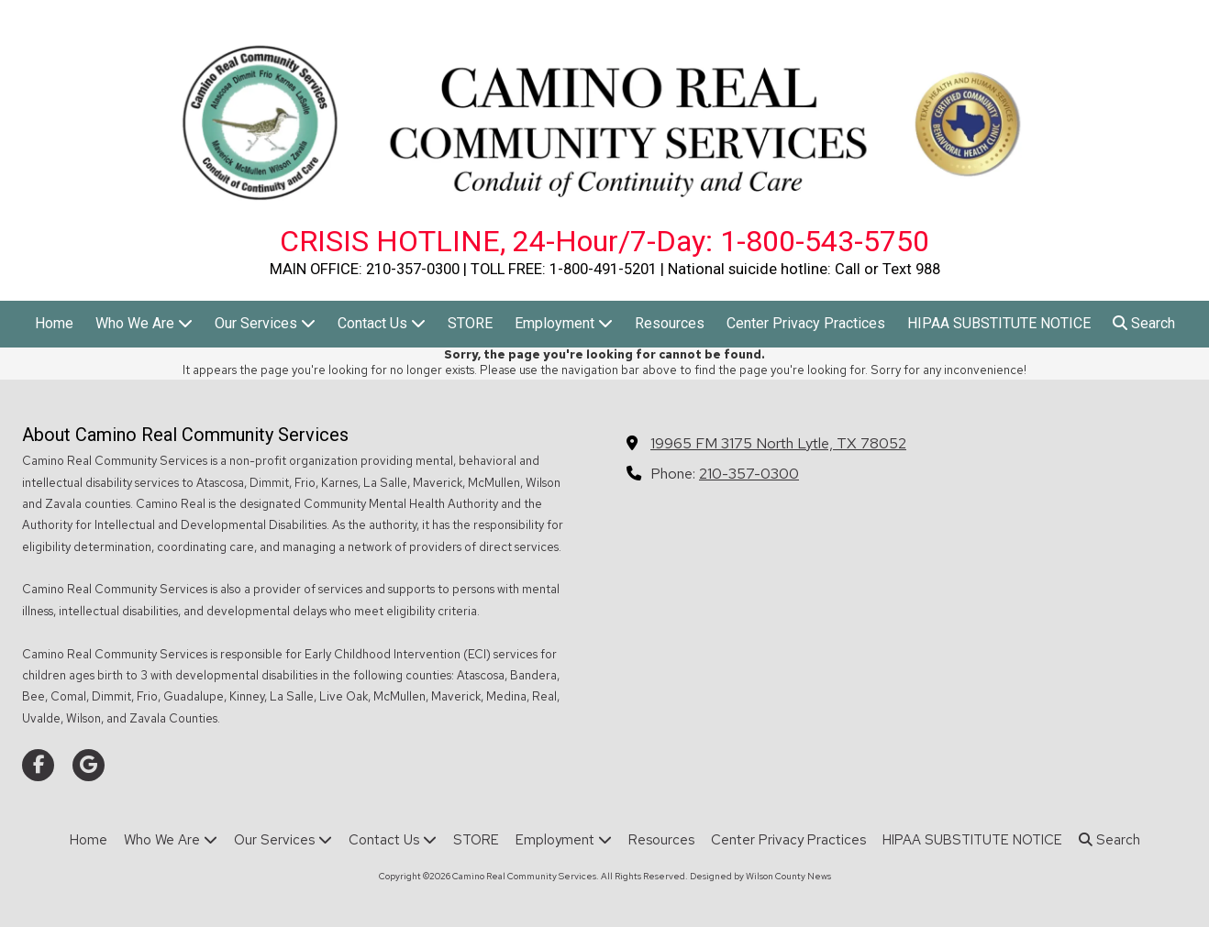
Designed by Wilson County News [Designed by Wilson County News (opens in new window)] (760, 876)
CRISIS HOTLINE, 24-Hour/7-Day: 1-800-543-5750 (604, 241)
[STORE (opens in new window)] (470, 324)
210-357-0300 (749, 473)
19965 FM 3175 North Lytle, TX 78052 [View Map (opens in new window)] (778, 443)
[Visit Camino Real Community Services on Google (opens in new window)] (88, 765)
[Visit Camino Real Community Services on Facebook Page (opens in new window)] (38, 765)
